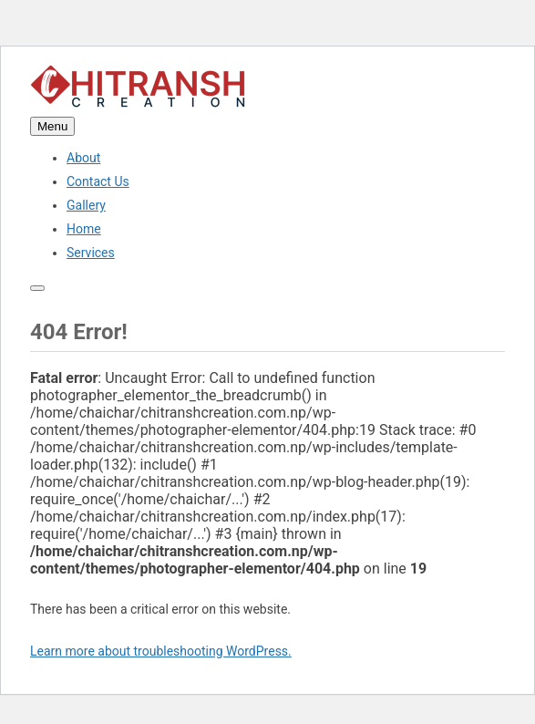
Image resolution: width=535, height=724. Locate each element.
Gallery (86, 205)
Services (91, 252)
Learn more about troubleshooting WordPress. (161, 651)
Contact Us (98, 181)
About (83, 157)
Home (84, 229)
